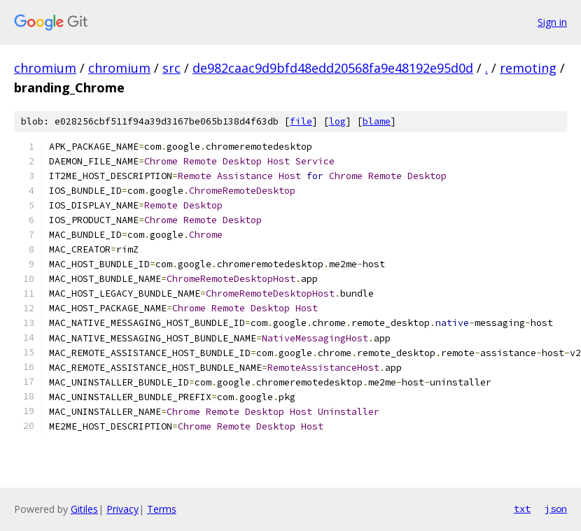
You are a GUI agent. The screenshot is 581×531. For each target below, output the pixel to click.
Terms (161, 509)
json (556, 508)
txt (522, 508)
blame (377, 121)
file (301, 121)
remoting (528, 67)
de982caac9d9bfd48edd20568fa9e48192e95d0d (332, 67)
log (337, 121)
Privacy (122, 509)
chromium (45, 67)
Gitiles (84, 509)
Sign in (552, 22)
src (171, 67)
